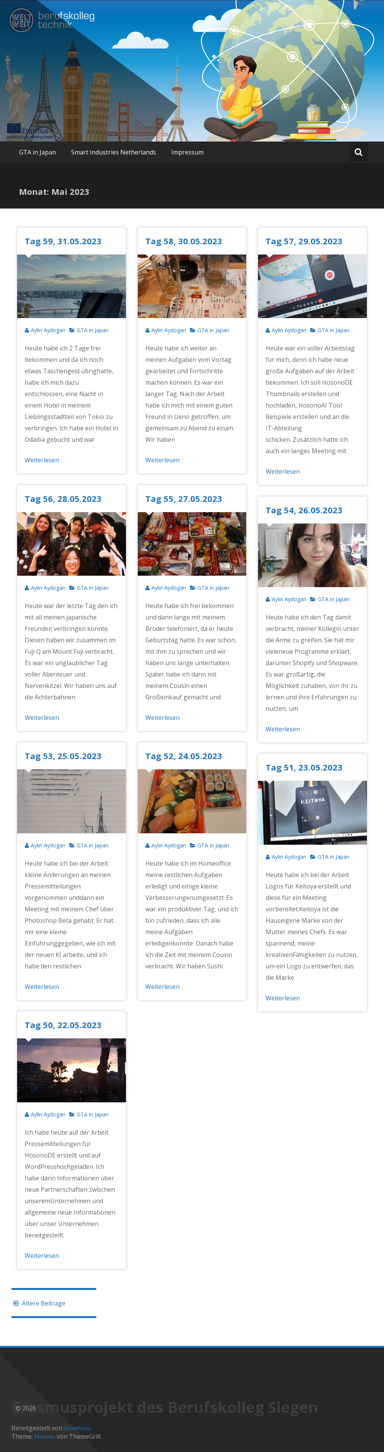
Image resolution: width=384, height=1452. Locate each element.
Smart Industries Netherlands (113, 152)
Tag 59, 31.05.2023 (63, 241)
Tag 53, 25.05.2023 (63, 755)
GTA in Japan (37, 152)
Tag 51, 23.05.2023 (304, 767)
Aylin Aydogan (48, 330)
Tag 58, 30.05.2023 (183, 241)
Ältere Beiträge (38, 1303)
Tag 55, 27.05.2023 (183, 498)
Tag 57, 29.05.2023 (304, 241)
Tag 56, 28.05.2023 (63, 498)
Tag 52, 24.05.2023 (183, 755)
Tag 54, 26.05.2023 (304, 510)
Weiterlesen (42, 460)
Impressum (187, 152)
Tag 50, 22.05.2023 (63, 1024)
